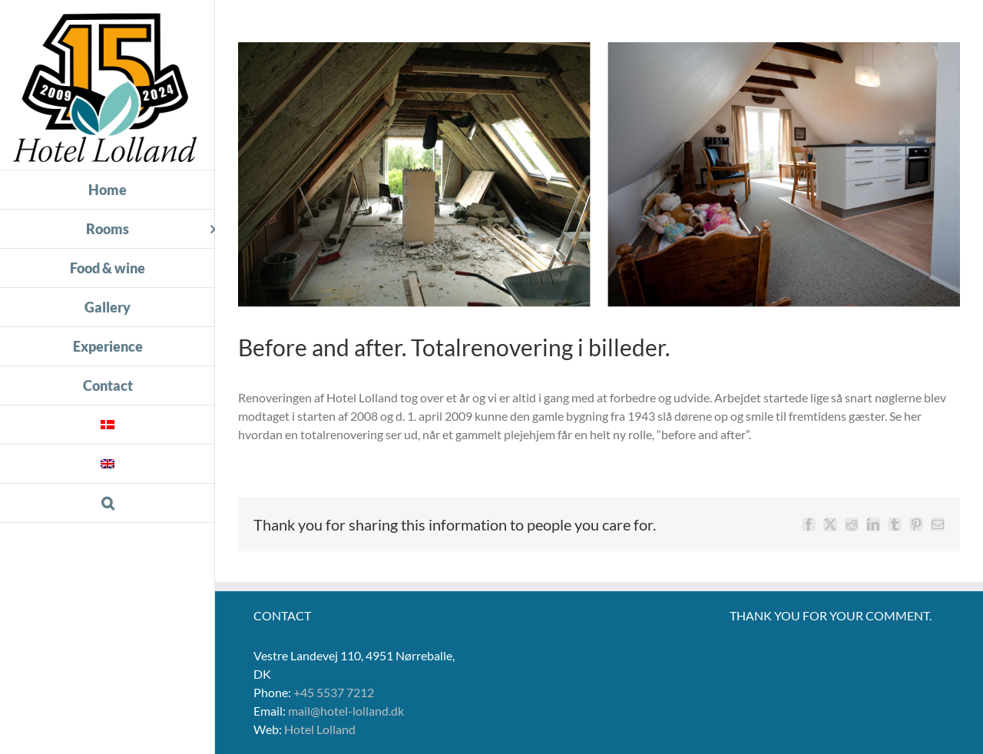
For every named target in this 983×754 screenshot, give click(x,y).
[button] (107, 503)
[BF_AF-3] (599, 174)
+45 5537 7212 (333, 692)
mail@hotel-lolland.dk (346, 710)
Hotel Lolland (320, 729)
